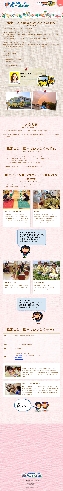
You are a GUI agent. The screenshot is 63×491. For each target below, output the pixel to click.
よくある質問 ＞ (19, 359)
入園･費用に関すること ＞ (21, 357)
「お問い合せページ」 (23, 355)
